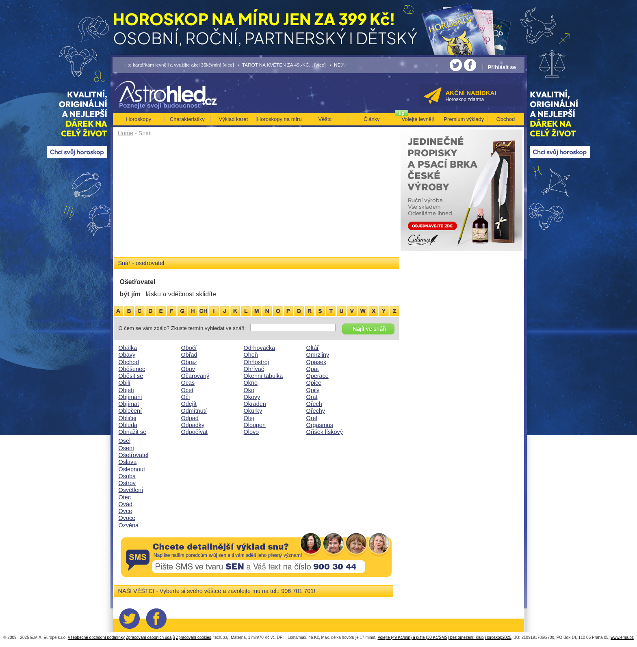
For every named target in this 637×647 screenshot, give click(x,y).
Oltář (312, 348)
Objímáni (130, 397)
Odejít (189, 404)
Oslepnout (132, 469)
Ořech (314, 404)
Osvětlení (131, 490)
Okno (251, 383)
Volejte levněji (418, 119)
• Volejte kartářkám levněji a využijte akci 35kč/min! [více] (173, 64)
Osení (126, 448)
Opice (314, 383)
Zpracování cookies (193, 637)
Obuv (188, 369)
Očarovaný (195, 376)
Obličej (127, 418)
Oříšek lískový (324, 432)
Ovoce (127, 518)
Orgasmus (319, 425)
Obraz (189, 362)
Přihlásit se (502, 67)
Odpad (190, 418)
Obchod (129, 362)
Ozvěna (129, 525)
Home (125, 133)
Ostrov (127, 483)
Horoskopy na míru (279, 119)
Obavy (127, 355)
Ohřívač (254, 369)
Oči (185, 397)
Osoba (127, 476)
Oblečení (130, 411)
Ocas (188, 383)
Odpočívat (194, 432)
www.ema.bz (622, 637)
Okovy (252, 397)
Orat (312, 397)
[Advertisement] (256, 200)
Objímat (129, 404)
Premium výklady (464, 119)
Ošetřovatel (134, 455)
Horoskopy (138, 119)
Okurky (253, 411)
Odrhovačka (259, 348)
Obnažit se (133, 432)
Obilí (125, 383)
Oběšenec (132, 369)
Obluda (128, 425)
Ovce (125, 511)
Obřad (189, 355)
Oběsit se (131, 376)
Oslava (128, 462)
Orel (311, 418)
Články (372, 119)
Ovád (125, 504)
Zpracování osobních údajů (150, 637)
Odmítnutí (194, 411)
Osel (125, 441)
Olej (249, 418)
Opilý (313, 390)
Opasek (316, 362)
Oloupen (255, 425)
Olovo (251, 432)
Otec (125, 497)
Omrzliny (317, 355)
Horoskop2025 (498, 637)
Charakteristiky (187, 119)
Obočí (189, 348)
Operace (317, 376)
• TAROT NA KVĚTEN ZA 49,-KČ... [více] (282, 64)
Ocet (187, 390)
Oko (249, 390)
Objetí (126, 390)
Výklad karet (233, 119)
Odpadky (193, 425)
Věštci (325, 119)
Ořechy (315, 411)
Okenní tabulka (263, 376)
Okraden (255, 404)
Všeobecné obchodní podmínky (96, 637)
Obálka (128, 348)
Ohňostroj (256, 362)
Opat (312, 369)
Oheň (251, 355)
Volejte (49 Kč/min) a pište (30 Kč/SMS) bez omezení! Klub (430, 637)
